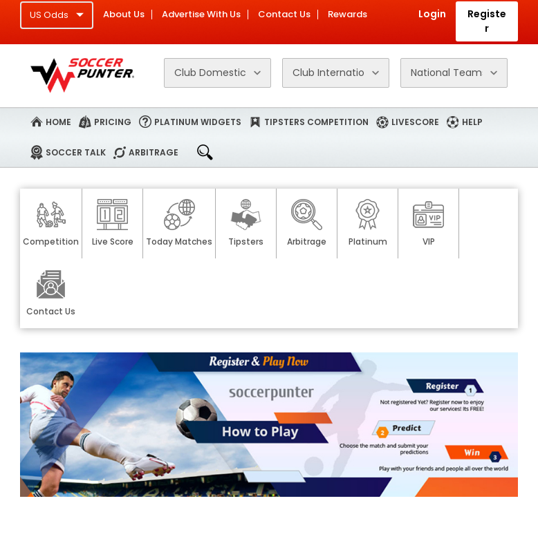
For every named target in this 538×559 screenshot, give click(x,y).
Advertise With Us (201, 14)
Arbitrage (153, 152)
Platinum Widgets (197, 122)
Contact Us (284, 14)
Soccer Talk (76, 152)
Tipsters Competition (316, 122)
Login (432, 14)
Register (486, 21)
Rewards (347, 14)
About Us (124, 14)
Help (472, 122)
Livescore (415, 122)
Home (58, 122)
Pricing (112, 122)
